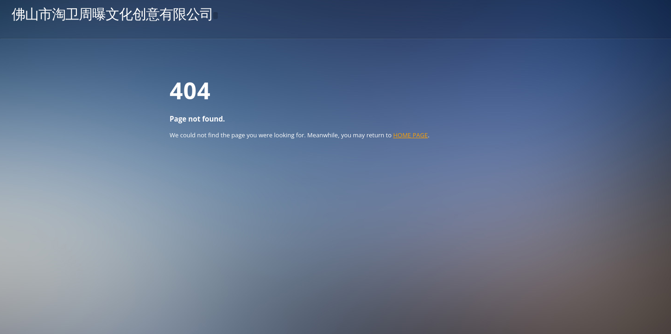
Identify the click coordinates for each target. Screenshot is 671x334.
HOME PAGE (410, 135)
